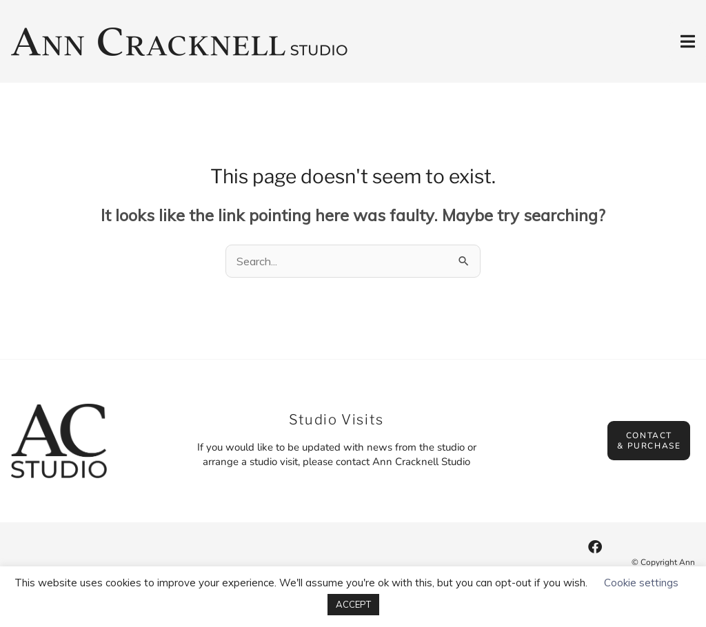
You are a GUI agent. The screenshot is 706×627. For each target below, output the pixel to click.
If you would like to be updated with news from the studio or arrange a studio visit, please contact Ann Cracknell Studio (336, 454)
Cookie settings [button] (641, 582)
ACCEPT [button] (353, 604)
